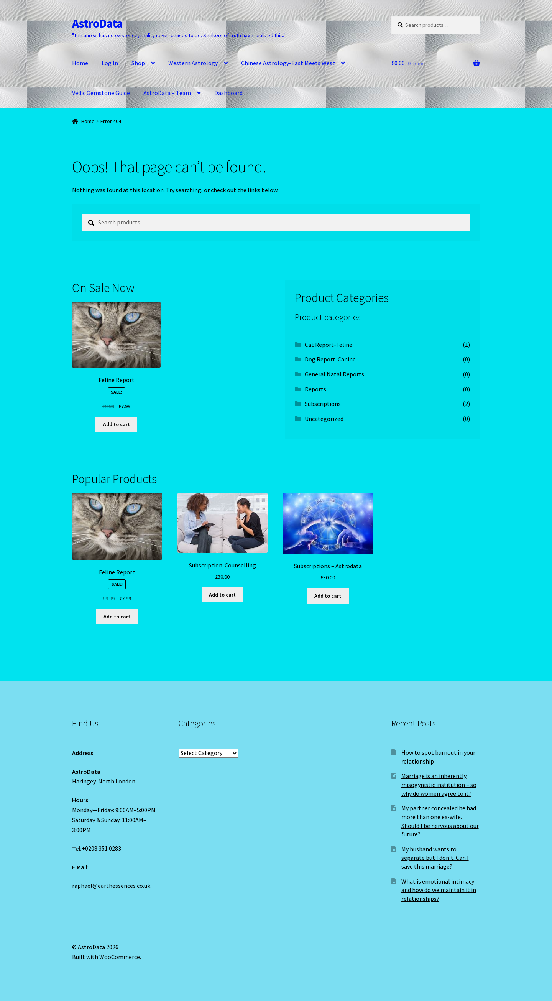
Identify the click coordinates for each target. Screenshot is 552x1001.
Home (80, 63)
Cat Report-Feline (328, 344)
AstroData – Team (167, 93)
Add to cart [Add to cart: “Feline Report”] (116, 424)
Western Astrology (193, 63)
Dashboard (228, 93)
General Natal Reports (334, 374)
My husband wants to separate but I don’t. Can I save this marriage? (435, 857)
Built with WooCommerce (106, 957)
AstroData (97, 23)
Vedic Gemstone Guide (101, 93)
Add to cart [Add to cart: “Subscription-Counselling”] (222, 594)
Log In (110, 63)
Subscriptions (323, 403)
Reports (315, 389)
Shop (138, 63)
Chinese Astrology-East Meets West (288, 63)
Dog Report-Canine (330, 359)
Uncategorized (324, 418)
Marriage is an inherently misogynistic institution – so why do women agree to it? (438, 784)
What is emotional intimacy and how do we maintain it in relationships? (438, 889)
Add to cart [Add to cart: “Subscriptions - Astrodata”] (327, 595)
